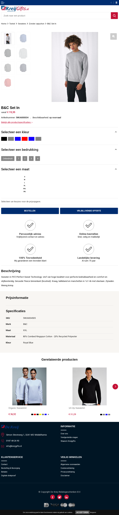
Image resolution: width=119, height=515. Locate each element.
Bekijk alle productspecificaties (16, 122)
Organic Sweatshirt (17, 408)
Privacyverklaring (68, 473)
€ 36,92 (12, 414)
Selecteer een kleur (15, 132)
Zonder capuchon (37, 23)
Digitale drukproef (9, 476)
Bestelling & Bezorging (11, 469)
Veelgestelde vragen (70, 438)
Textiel (12, 23)
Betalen (4, 473)
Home (4, 23)
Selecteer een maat (15, 169)
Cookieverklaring (68, 469)
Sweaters (22, 23)
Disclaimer (65, 476)
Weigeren (93, 512)
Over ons (64, 434)
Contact (4, 465)
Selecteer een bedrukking (19, 150)
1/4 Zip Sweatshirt (77, 408)
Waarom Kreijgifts (69, 442)
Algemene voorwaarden (71, 465)
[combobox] (56, 15)
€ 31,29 (72, 414)
